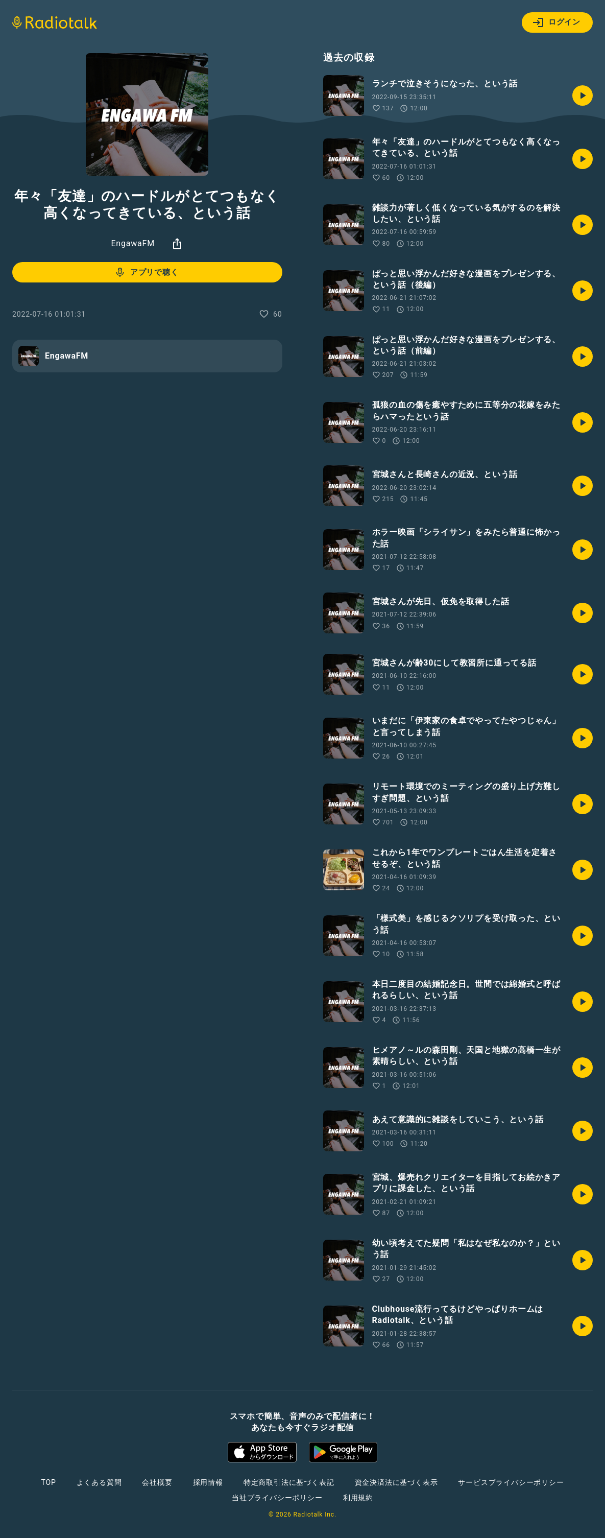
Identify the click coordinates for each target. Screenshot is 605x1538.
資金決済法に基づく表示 (396, 1482)
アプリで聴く (146, 272)
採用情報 (208, 1482)
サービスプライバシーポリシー (511, 1482)
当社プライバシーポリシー (277, 1498)
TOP (48, 1482)
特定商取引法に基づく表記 (289, 1482)
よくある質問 (99, 1482)
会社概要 (157, 1482)
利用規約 (358, 1498)
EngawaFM (133, 243)
